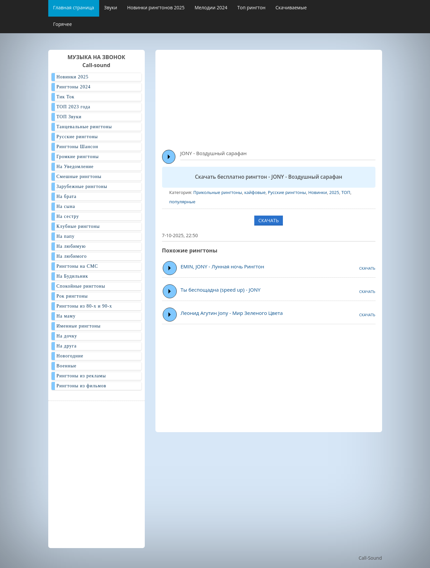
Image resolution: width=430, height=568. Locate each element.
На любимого (72, 256)
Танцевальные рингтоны (84, 126)
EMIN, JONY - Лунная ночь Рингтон (222, 266)
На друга (67, 345)
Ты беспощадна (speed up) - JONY (221, 289)
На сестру (68, 216)
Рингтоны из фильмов (82, 385)
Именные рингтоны (79, 326)
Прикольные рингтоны (217, 192)
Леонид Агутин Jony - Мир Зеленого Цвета (232, 313)
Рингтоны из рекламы (81, 375)
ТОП (345, 192)
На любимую (71, 246)
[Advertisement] (296, 96)
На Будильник (72, 276)
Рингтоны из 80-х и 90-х (84, 306)
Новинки (317, 192)
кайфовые (255, 192)
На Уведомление (75, 166)
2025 (334, 192)
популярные (182, 202)
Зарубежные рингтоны (82, 186)
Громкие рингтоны (78, 156)
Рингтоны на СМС (77, 266)
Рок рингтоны (72, 296)
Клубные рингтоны (78, 226)
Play (169, 156)
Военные (67, 365)
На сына (66, 206)
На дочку (67, 335)
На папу (66, 236)
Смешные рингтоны (79, 176)
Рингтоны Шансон (77, 146)
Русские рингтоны (287, 192)
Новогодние (70, 355)
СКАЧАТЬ (268, 220)
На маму (66, 316)
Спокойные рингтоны (81, 286)
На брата (67, 196)
